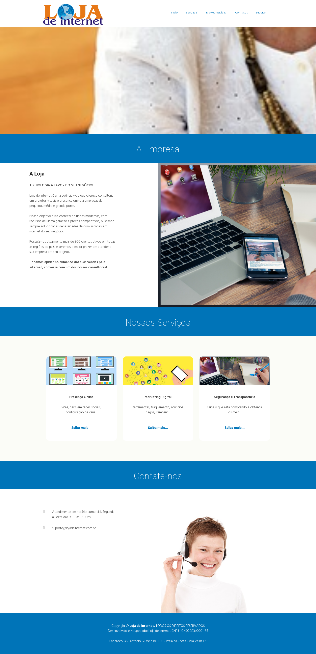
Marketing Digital (216, 12)
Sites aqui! (192, 12)
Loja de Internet (160, 631)
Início (174, 12)
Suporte (261, 12)
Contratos (241, 12)
